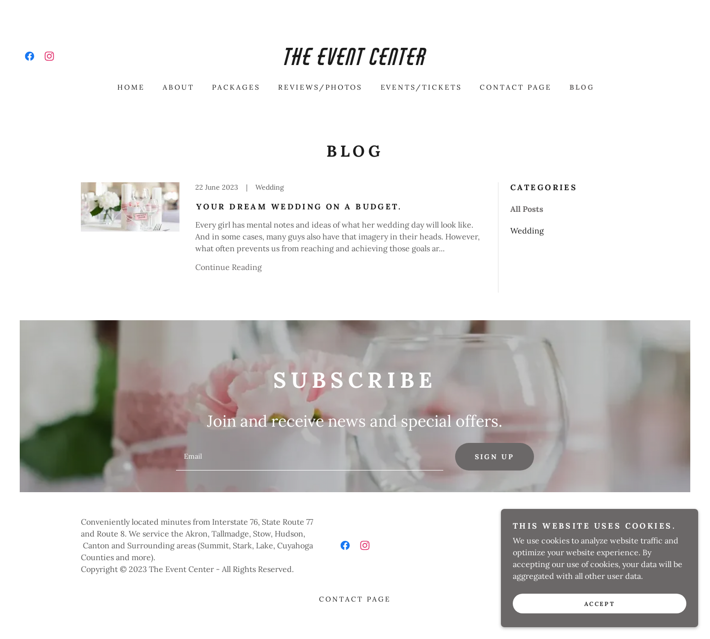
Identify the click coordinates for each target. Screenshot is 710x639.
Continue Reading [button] (228, 267)
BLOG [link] (582, 87)
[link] (29, 56)
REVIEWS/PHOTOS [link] (320, 87)
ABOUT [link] (178, 87)
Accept (599, 603)
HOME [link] (131, 87)
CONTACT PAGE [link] (516, 87)
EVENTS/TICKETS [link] (421, 87)
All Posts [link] (526, 209)
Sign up (494, 456)
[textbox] (309, 457)
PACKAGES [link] (236, 87)
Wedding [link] (527, 230)
